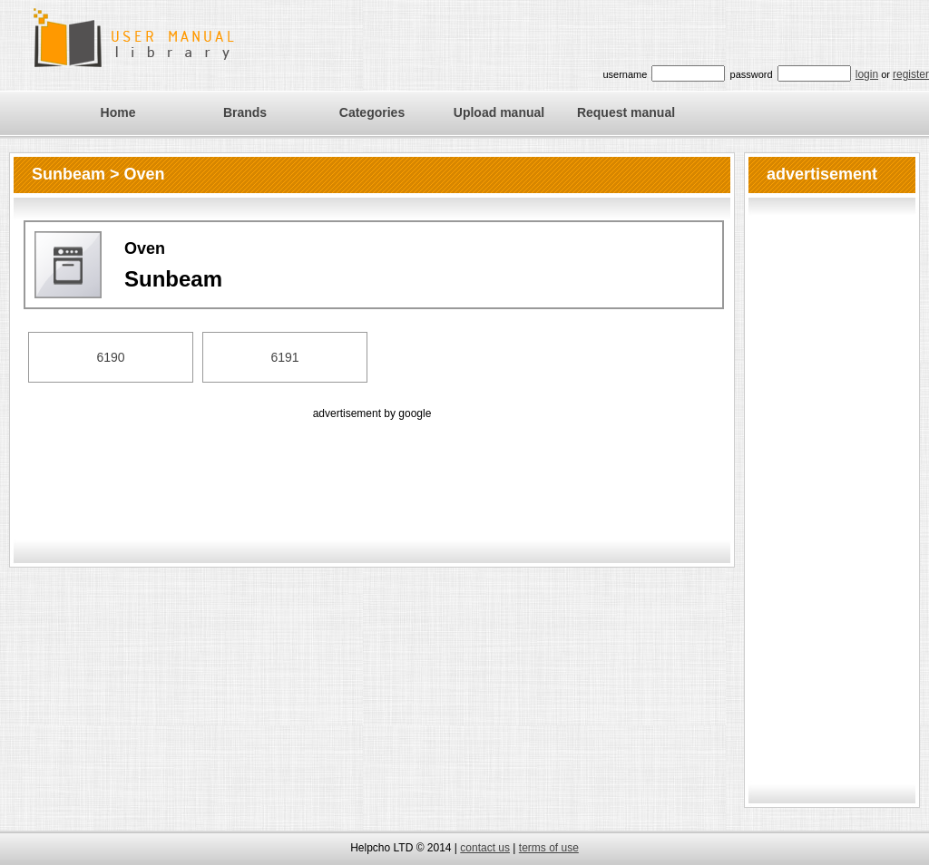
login (867, 74)
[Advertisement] (372, 464)
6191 (284, 357)
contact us (485, 847)
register (911, 74)
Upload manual (499, 112)
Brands (245, 112)
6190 (110, 357)
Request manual (626, 112)
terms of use (549, 847)
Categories (372, 112)
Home (118, 112)
